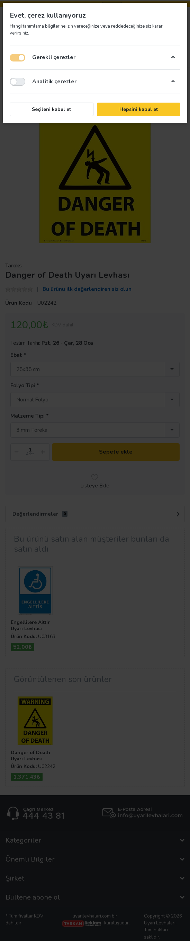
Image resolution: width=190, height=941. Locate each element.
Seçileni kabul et (51, 109)
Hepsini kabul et (138, 109)
